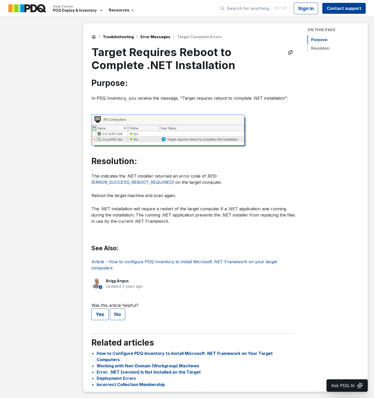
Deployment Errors (116, 378)
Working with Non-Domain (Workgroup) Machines (148, 365)
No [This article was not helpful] (117, 314)
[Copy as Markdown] (290, 52)
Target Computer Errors (199, 37)
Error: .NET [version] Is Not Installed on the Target (149, 372)
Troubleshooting (118, 37)
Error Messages (155, 37)
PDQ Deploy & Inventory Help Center (93, 37)
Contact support (344, 8)
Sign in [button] (306, 8)
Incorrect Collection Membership (131, 384)
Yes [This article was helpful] (100, 314)
